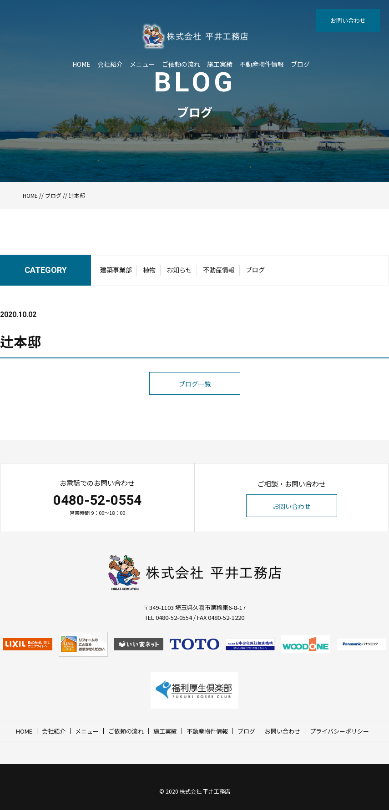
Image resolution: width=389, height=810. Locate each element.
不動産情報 (219, 269)
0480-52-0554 (97, 500)
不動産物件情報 (261, 64)
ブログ (300, 64)
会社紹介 (110, 64)
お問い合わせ (348, 20)
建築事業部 (116, 269)
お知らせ (179, 269)
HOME (81, 64)
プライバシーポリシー (339, 731)
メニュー (142, 64)
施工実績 (219, 64)
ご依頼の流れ (181, 64)
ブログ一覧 (195, 383)
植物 (149, 269)
